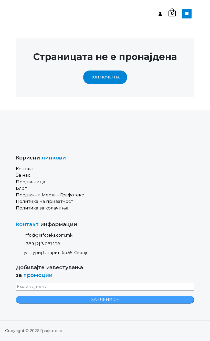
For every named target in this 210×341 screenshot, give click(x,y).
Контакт (25, 168)
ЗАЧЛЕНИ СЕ (105, 299)
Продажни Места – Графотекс (50, 194)
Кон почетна (105, 77)
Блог (21, 188)
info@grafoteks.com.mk (44, 235)
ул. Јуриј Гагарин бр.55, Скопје (52, 252)
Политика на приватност (44, 201)
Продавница (30, 181)
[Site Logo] (37, 13)
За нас (23, 175)
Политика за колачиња (42, 207)
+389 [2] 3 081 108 (38, 244)
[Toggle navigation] (187, 13)
